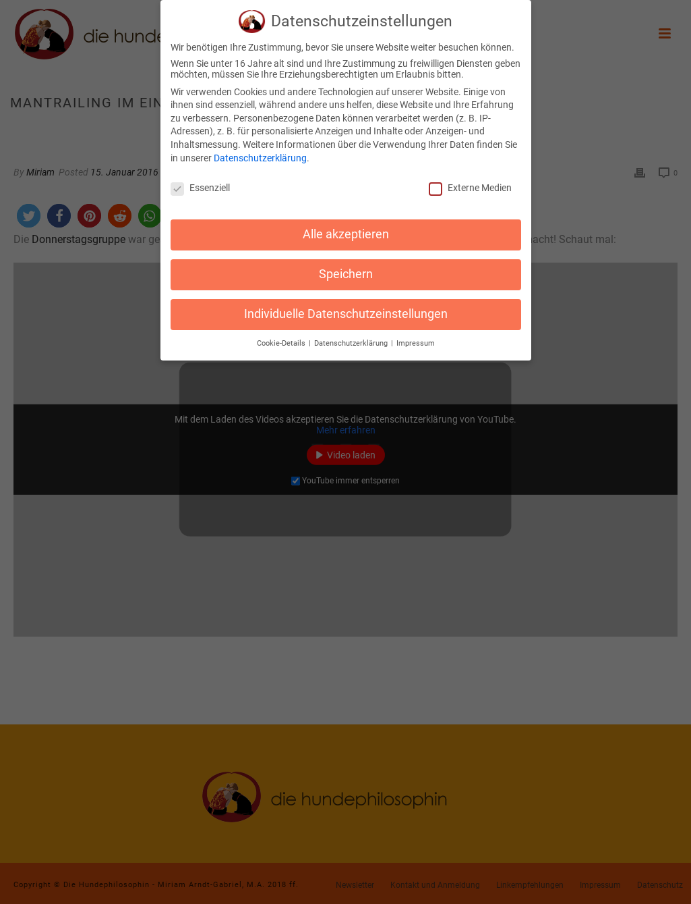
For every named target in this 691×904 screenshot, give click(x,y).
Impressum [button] (415, 335)
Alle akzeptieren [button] (346, 227)
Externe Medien (470, 181)
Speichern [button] (346, 266)
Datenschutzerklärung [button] (352, 335)
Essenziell (200, 181)
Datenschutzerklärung (260, 150)
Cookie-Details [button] (282, 335)
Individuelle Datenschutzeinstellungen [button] (346, 306)
